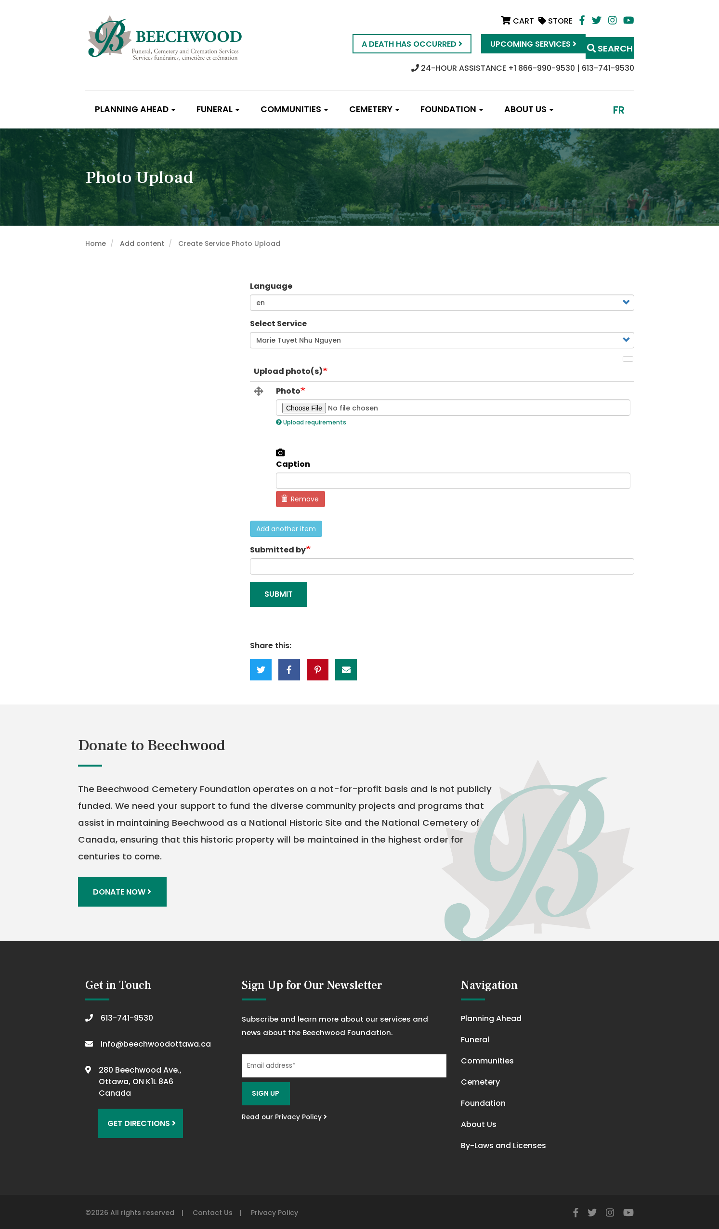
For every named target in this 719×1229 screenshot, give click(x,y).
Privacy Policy (274, 1210)
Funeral (217, 109)
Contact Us (213, 1210)
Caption (293, 464)
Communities (294, 109)
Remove (300, 499)
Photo (288, 391)
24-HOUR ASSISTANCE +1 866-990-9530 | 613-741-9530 (522, 68)
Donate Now (125, 890)
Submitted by (278, 549)
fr (619, 110)
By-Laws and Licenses (503, 1143)
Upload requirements (311, 422)
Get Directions (137, 1116)
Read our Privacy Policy (284, 1114)
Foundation (451, 109)
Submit (278, 594)
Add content (142, 243)
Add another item (286, 529)
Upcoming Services (514, 44)
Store (555, 20)
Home (95, 243)
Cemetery (374, 109)
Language (271, 286)
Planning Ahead (135, 109)
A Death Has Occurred (392, 44)
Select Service (278, 323)
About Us (528, 109)
